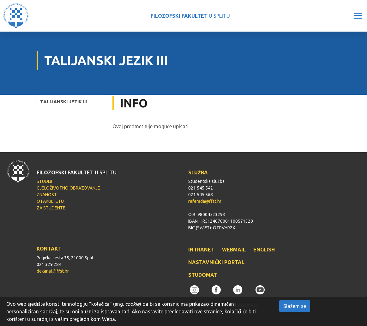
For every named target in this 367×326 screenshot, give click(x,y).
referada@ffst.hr (204, 201)
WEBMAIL (234, 249)
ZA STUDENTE (51, 207)
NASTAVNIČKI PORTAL (216, 262)
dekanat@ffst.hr (53, 271)
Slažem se (294, 306)
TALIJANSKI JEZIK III (63, 101)
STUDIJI (44, 181)
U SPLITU (190, 16)
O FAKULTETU (50, 201)
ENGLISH (264, 249)
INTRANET (201, 249)
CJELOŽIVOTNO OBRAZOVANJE (68, 187)
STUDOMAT (202, 275)
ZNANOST (47, 194)
